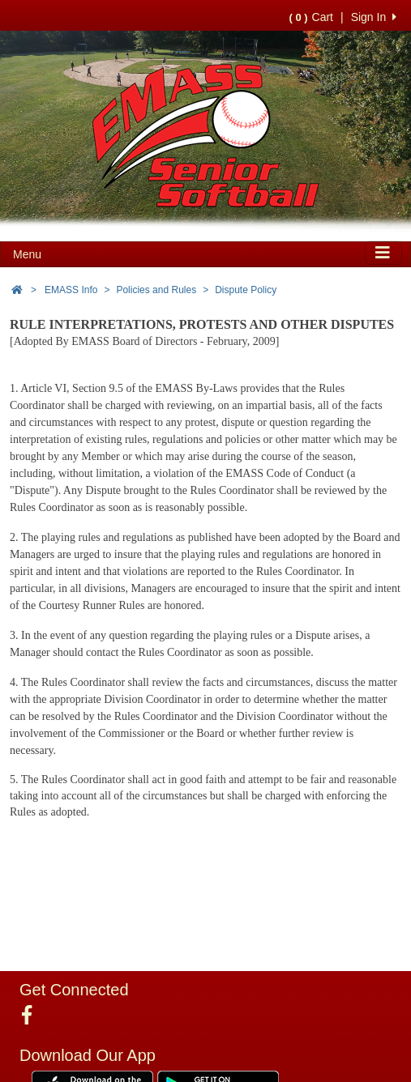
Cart (311, 17)
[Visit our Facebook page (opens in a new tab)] (33, 1015)
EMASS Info (71, 290)
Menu (27, 254)
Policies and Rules (156, 290)
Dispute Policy (245, 290)
